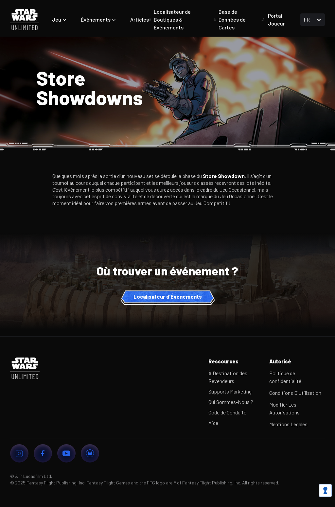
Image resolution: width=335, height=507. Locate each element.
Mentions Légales (288, 424)
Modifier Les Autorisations (284, 408)
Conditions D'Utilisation (295, 393)
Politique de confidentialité (285, 377)
